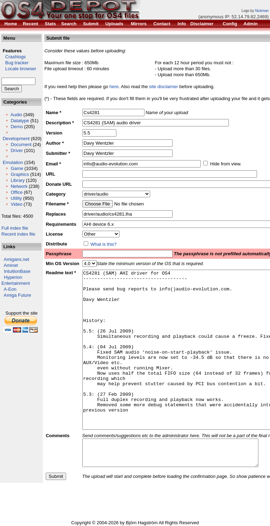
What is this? (103, 244)
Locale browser (18, 68)
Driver (17, 150)
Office (16, 192)
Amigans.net (16, 259)
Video (16, 204)
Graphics (20, 174)
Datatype (20, 120)
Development (16, 138)
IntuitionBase (17, 271)
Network (19, 186)
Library (18, 180)
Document (21, 144)
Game (17, 168)
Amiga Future (17, 295)
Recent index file (18, 234)
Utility (16, 198)
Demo (17, 126)
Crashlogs (13, 56)
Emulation (13, 162)
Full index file (14, 228)
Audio (16, 114)
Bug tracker (14, 62)
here (113, 86)
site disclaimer (163, 86)
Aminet (11, 265)
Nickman (262, 11)
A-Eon (10, 289)
